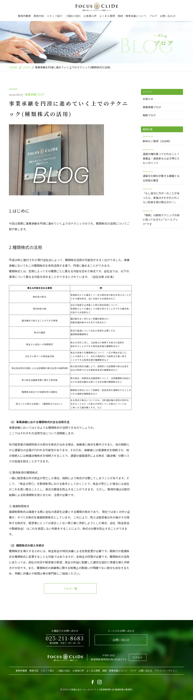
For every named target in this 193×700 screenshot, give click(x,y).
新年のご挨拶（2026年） (162, 138)
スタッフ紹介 (54, 16)
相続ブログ (149, 115)
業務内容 (38, 16)
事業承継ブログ (35, 94)
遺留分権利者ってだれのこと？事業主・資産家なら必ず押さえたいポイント (162, 156)
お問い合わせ (167, 16)
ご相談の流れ (73, 16)
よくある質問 (107, 16)
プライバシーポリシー (166, 670)
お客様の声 (90, 16)
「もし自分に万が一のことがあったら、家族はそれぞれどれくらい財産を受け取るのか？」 (162, 195)
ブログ (153, 16)
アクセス (138, 657)
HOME (14, 67)
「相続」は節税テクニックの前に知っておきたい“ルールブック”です (162, 217)
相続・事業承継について (132, 16)
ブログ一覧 (70, 589)
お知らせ (148, 99)
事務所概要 (24, 16)
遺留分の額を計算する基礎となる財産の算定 (162, 175)
